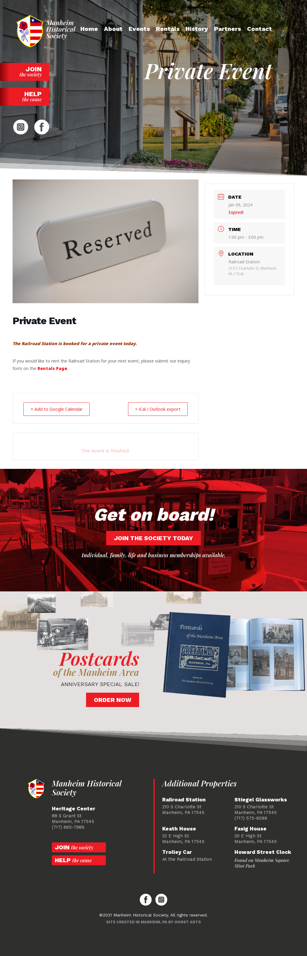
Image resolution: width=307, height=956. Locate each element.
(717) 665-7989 (68, 827)
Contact (259, 28)
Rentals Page (52, 368)
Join (24, 71)
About (113, 28)
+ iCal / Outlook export (155, 409)
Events (139, 28)
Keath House (179, 828)
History (197, 28)
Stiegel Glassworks (260, 799)
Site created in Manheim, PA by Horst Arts (153, 921)
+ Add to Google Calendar (59, 409)
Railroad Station (184, 799)
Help (24, 96)
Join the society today (153, 537)
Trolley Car (177, 852)
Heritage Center (73, 808)
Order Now (112, 699)
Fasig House (250, 828)
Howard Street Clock (262, 852)
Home (89, 28)
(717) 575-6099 (250, 818)
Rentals (168, 28)
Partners (227, 28)
